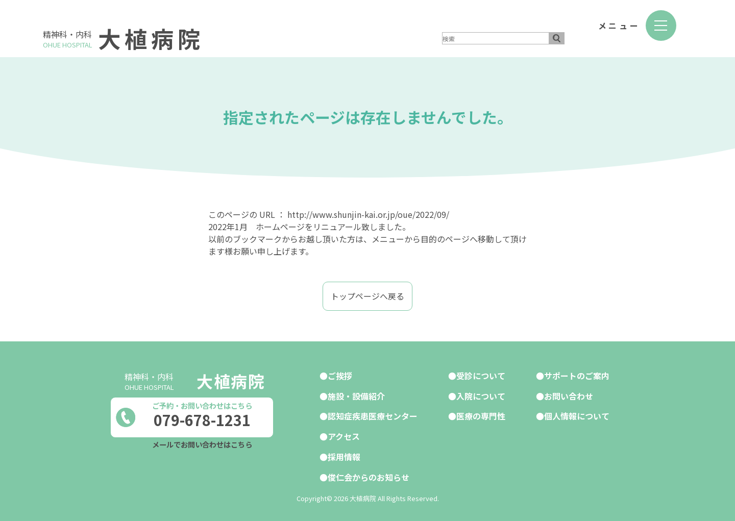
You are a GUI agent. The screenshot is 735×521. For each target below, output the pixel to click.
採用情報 (344, 455)
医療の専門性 (480, 415)
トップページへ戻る (367, 296)
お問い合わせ (568, 395)
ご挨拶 (340, 375)
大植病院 (152, 38)
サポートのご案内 (576, 375)
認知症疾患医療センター (373, 415)
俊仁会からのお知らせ (368, 474)
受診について (480, 375)
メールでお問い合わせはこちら (202, 443)
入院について (480, 395)
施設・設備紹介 (356, 395)
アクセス (344, 435)
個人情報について (576, 415)
